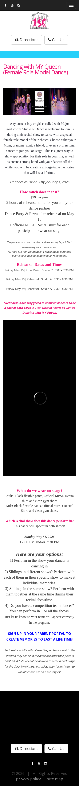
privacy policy (28, 778)
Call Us (56, 39)
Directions (26, 39)
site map (55, 778)
